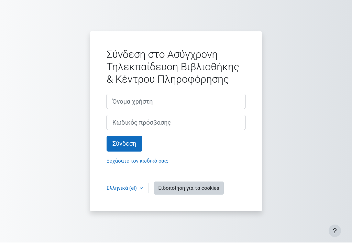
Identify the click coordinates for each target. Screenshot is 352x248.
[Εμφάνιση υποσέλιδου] (335, 231)
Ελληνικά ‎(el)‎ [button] (122, 188)
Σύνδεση (124, 143)
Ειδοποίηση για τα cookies (188, 188)
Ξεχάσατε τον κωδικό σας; (137, 161)
